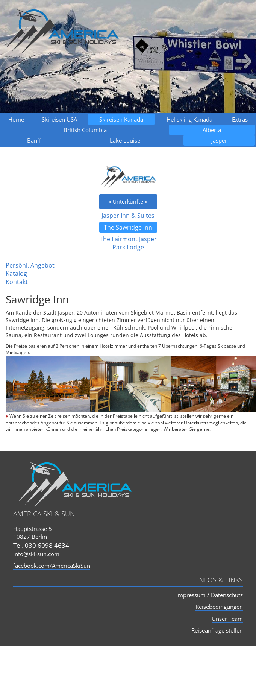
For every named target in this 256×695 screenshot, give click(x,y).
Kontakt (17, 282)
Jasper (219, 140)
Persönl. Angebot (30, 265)
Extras (240, 119)
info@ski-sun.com (36, 554)
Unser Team (227, 618)
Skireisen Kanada (121, 119)
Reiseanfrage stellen (217, 630)
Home (16, 119)
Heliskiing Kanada (189, 119)
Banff (34, 140)
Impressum (191, 595)
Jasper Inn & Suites (128, 215)
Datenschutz (227, 595)
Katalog (16, 273)
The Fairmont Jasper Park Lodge (128, 243)
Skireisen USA (59, 119)
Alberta (212, 130)
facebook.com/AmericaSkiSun (51, 565)
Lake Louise (125, 140)
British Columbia (85, 130)
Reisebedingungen (219, 606)
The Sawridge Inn (128, 227)
